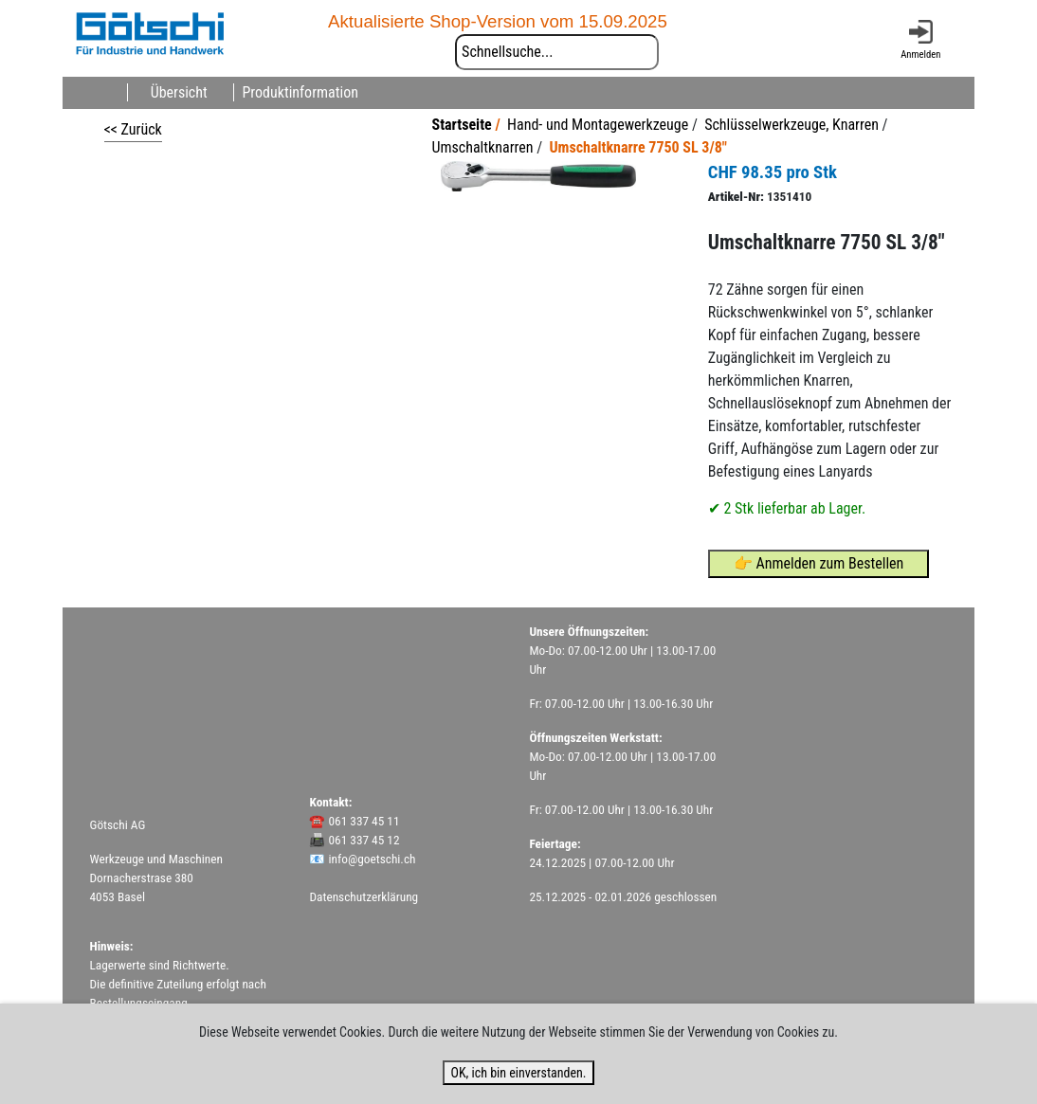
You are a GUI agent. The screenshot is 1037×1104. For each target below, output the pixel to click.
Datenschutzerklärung (363, 897)
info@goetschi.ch (372, 859)
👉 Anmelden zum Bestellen (819, 563)
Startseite (462, 125)
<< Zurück (133, 129)
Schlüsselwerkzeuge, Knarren (791, 125)
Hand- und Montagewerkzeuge (597, 125)
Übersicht (179, 92)
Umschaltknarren (482, 147)
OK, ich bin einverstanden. (518, 1072)
